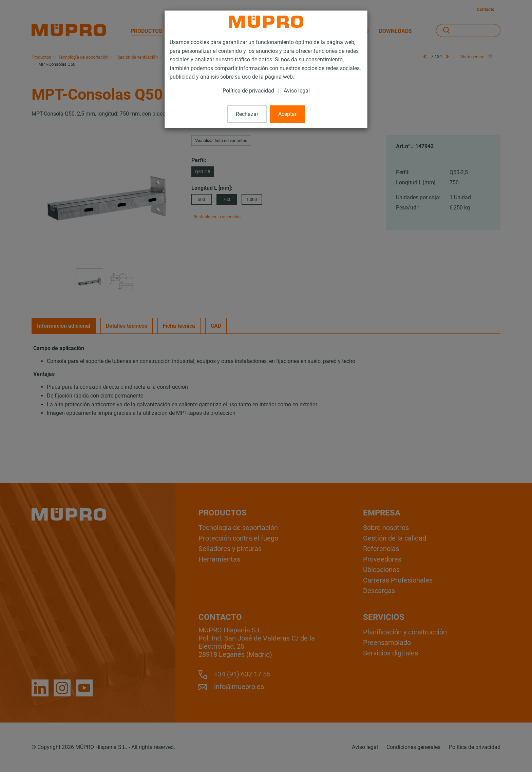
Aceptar (287, 114)
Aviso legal (297, 90)
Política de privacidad (248, 90)
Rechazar (247, 114)
